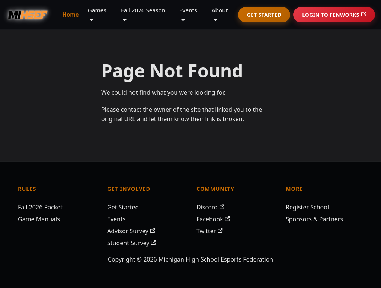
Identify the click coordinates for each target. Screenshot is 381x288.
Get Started (264, 14)
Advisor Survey (131, 231)
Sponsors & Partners (314, 219)
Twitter (209, 231)
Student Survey (131, 243)
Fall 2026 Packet (40, 207)
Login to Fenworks (334, 14)
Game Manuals (39, 219)
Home (70, 14)
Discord (210, 207)
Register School (307, 207)
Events (116, 219)
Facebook (213, 219)
